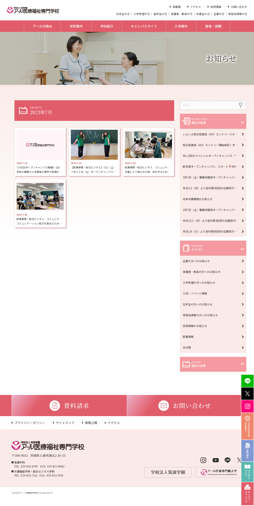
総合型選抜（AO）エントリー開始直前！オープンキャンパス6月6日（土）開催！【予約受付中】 (214, 145)
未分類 (188, 347)
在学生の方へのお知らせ (199, 304)
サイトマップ (65, 422)
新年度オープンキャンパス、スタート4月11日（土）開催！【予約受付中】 (214, 166)
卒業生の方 (203, 14)
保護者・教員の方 (181, 14)
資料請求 (247, 453)
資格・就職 (213, 26)
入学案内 (181, 26)
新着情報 (189, 337)
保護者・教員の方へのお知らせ (203, 272)
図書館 (177, 7)
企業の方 (219, 14)
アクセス (195, 7)
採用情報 (216, 7)
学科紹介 (106, 26)
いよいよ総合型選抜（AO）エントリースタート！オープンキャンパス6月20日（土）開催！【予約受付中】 (214, 134)
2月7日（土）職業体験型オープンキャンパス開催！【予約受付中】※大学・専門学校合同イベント (214, 210)
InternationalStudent (247, 429)
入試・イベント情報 (196, 293)
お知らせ (221, 58)
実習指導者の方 (237, 14)
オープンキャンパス (247, 496)
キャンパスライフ (144, 26)
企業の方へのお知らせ (197, 261)
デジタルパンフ (247, 474)
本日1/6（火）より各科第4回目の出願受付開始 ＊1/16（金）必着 (214, 231)
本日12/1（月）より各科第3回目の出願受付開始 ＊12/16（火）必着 (214, 220)
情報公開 (91, 422)
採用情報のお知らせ (196, 326)
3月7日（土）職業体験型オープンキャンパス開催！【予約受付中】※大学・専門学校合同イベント (214, 177)
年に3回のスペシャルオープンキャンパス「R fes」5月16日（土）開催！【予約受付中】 (214, 156)
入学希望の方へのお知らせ (200, 282)
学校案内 (76, 26)
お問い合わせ (239, 7)
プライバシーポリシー (29, 422)
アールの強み (42, 26)
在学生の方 (123, 14)
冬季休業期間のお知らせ (197, 199)
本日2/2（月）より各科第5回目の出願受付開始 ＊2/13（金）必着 (214, 188)
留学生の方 (160, 14)
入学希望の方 (142, 14)
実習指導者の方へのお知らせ (201, 315)
